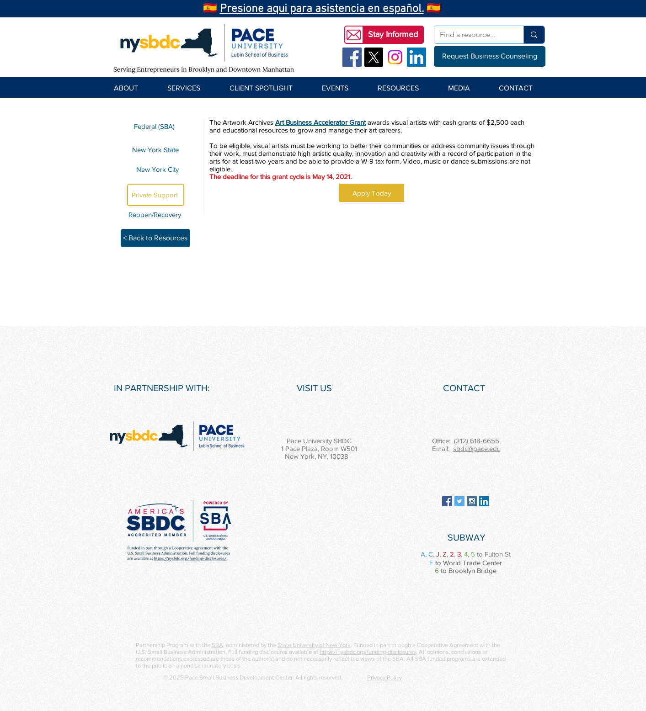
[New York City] (155, 169)
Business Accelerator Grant (326, 122)
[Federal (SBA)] (155, 126)
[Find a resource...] (472, 34)
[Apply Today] (371, 193)
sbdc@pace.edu (477, 448)
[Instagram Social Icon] (472, 501)
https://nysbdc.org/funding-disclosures (368, 651)
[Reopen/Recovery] (156, 215)
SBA (217, 645)
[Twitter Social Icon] (459, 501)
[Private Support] (155, 195)
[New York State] (155, 149)
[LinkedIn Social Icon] (416, 57)
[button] (393, 35)
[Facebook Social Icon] (352, 57)
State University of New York (314, 645)
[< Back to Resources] (155, 238)
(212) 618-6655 (476, 441)
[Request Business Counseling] (489, 56)
